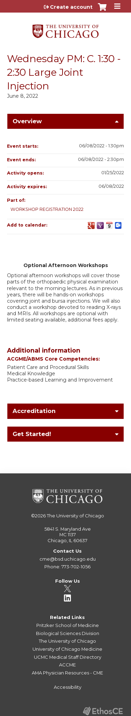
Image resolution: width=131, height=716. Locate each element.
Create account (71, 7)
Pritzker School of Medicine (67, 625)
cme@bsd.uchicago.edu (67, 559)
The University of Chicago (75, 515)
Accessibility (67, 687)
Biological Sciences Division (67, 633)
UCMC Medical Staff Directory (67, 657)
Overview (27, 121)
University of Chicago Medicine (67, 649)
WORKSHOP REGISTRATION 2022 (46, 209)
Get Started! (32, 433)
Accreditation (34, 410)
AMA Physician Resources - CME (67, 673)
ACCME (67, 664)
